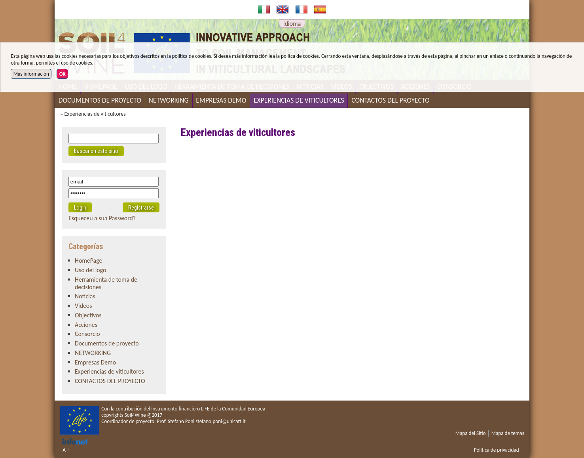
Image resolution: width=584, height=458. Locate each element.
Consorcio (87, 334)
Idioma (292, 23)
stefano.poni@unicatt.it (220, 421)
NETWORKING (169, 100)
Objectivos (88, 315)
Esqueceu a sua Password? (102, 218)
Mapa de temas (507, 433)
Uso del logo (90, 270)
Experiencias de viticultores (299, 100)
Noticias (85, 296)
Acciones (86, 324)
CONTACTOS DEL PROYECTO (390, 100)
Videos (83, 305)
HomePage (88, 260)
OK (62, 74)
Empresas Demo (221, 100)
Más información (31, 74)
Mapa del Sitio (470, 433)
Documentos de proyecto (100, 100)
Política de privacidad (496, 450)
